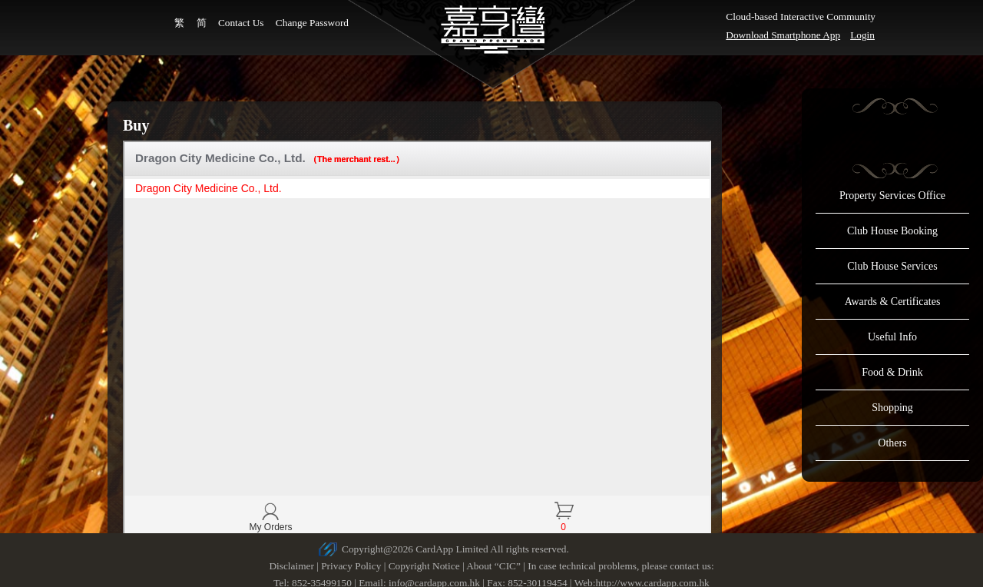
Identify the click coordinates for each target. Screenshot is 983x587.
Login (862, 35)
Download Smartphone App (783, 35)
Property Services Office (892, 195)
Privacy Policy (351, 566)
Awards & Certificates (893, 301)
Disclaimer (291, 566)
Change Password (312, 22)
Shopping (892, 407)
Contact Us (241, 22)
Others (892, 443)
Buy (136, 125)
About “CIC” (493, 566)
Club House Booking (892, 231)
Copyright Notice (424, 566)
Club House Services (892, 266)
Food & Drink (892, 372)
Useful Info (892, 337)
